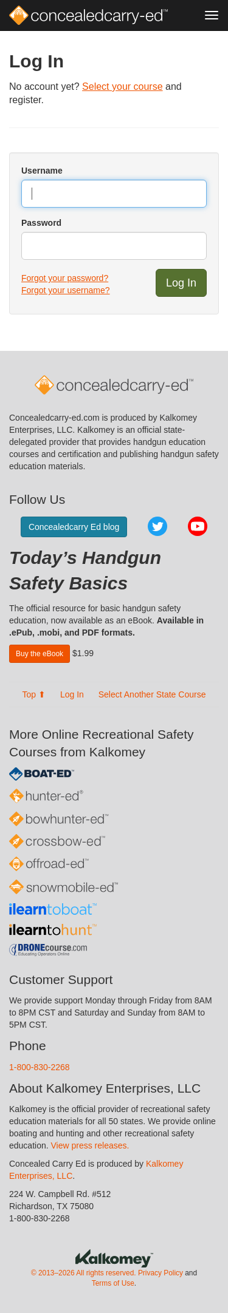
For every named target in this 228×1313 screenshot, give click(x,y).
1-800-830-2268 (39, 1067)
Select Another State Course (152, 694)
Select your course (122, 86)
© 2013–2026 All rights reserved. (83, 1273)
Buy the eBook (39, 654)
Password (41, 223)
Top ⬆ (34, 694)
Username (42, 170)
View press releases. (90, 1145)
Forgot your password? (64, 278)
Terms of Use (113, 1283)
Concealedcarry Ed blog (74, 527)
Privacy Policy (160, 1273)
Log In (72, 694)
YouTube (197, 526)
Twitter (157, 526)
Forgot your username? (65, 290)
